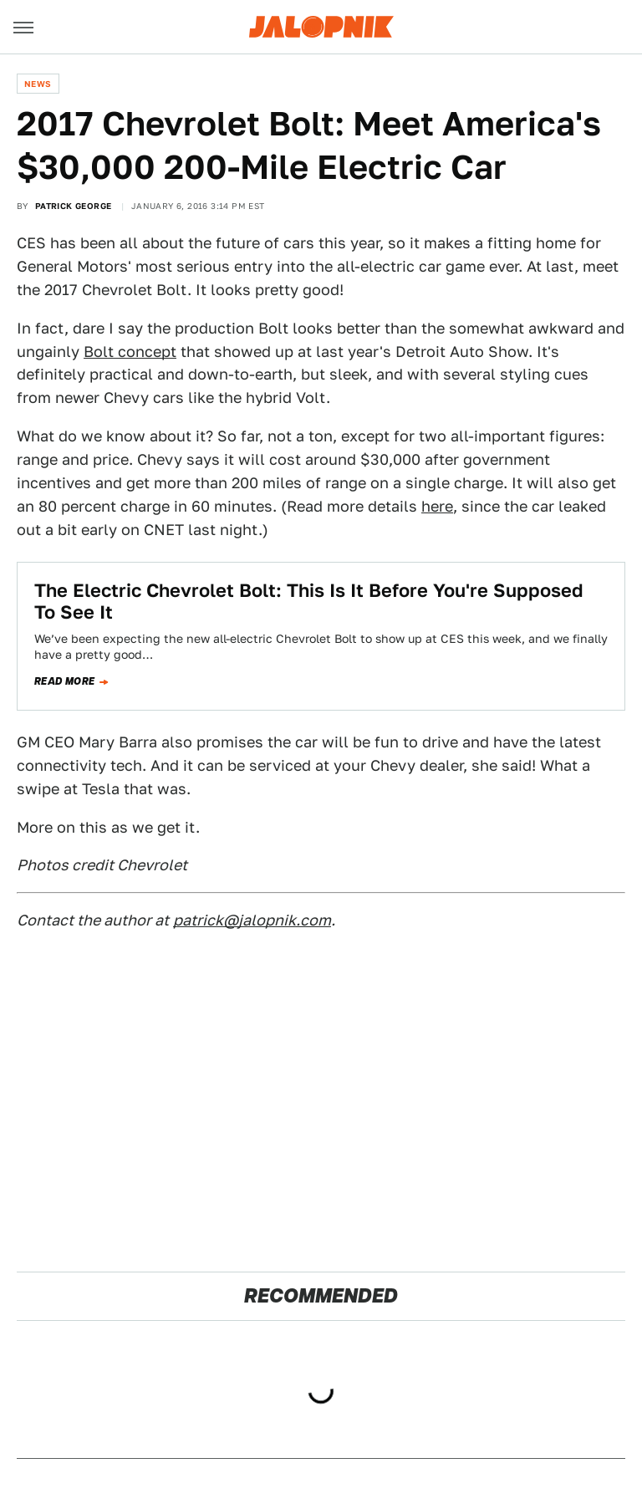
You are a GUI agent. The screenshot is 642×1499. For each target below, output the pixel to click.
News (38, 84)
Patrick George (73, 206)
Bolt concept (130, 351)
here (437, 506)
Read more (64, 681)
